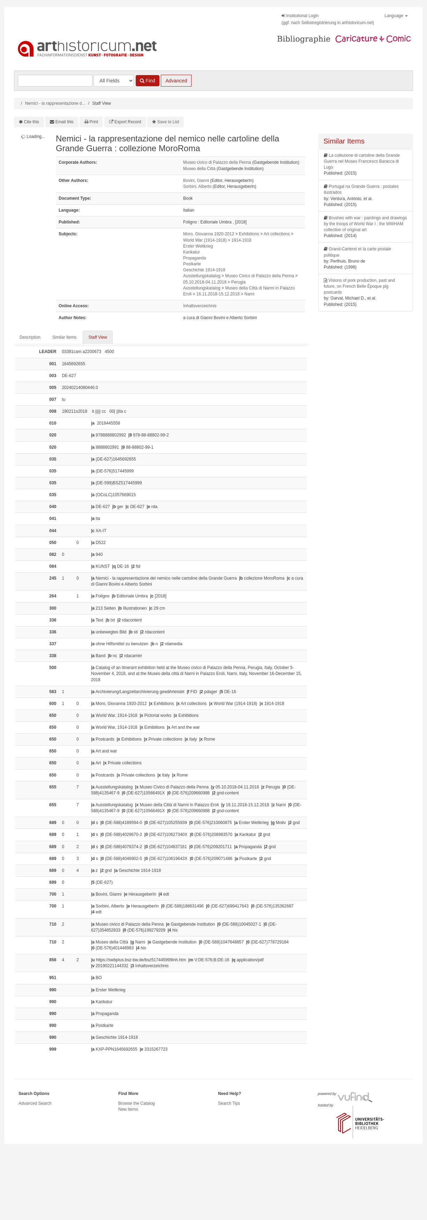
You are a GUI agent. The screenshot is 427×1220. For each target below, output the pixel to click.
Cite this (31, 121)
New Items (128, 1109)
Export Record (127, 121)
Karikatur (191, 252)
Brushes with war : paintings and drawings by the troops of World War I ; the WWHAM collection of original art (365, 223)
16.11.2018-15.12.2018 (218, 294)
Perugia (238, 282)
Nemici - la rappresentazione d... (55, 103)
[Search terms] (55, 81)
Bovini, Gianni (196, 180)
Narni (250, 294)
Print (94, 121)
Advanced (176, 80)
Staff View (97, 337)
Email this (64, 121)
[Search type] (113, 81)
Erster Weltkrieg (198, 246)
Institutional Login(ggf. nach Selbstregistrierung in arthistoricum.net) (328, 19)
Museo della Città (199, 168)
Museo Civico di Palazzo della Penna (259, 275)
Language (396, 15)
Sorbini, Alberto (197, 186)
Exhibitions (249, 233)
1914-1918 (241, 240)
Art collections (277, 233)
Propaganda (194, 258)
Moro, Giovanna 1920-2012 (208, 233)
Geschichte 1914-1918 (204, 269)
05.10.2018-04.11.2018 (204, 282)
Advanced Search (35, 1103)
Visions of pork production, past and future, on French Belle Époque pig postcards (359, 286)
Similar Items (64, 337)
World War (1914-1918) (205, 240)
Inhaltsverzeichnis (199, 305)
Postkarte (192, 264)
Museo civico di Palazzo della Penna (217, 162)
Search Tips (229, 1103)
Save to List (168, 121)
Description (30, 337)
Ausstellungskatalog (201, 275)
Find (147, 80)
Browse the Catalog (136, 1103)
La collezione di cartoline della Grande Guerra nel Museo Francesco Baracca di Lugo (362, 161)
